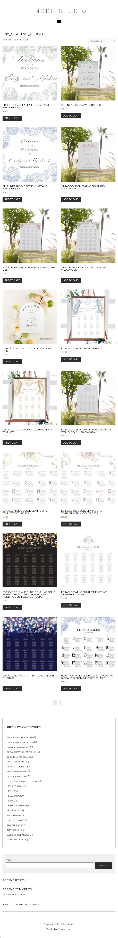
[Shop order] (101, 41)
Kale (48, 929)
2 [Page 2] (58, 702)
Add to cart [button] (12, 118)
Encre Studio (59, 11)
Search (9, 860)
